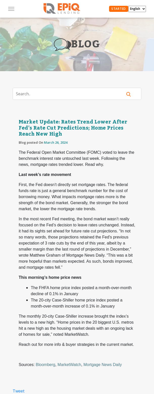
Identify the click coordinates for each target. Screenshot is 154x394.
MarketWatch (69, 364)
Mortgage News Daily (102, 364)
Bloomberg (45, 364)
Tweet (18, 391)
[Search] (70, 93)
